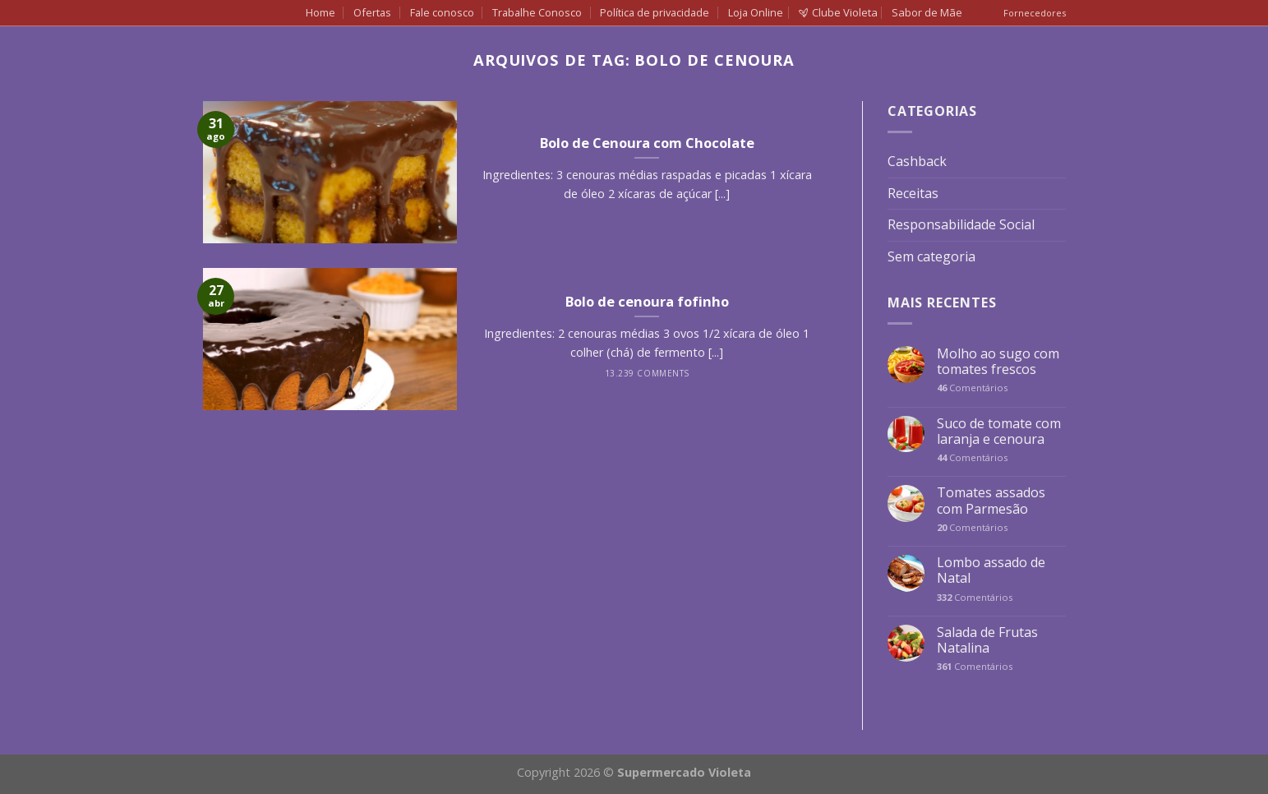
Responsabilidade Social (961, 224)
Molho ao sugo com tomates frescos (998, 361)
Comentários (972, 387)
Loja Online (755, 12)
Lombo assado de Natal (991, 570)
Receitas (913, 193)
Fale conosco (442, 12)
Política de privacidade (654, 12)
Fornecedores (1034, 13)
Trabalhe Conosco (537, 12)
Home (320, 12)
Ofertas (372, 12)
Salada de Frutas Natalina (987, 640)
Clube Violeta (838, 12)
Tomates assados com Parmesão (991, 500)
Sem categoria (931, 256)
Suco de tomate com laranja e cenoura (999, 431)
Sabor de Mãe (927, 12)
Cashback (917, 161)
